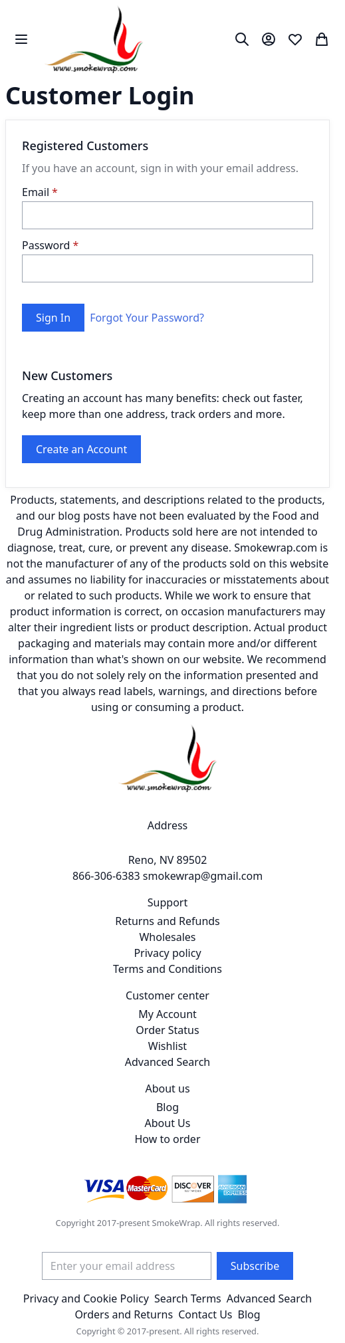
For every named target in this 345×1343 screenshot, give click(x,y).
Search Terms (187, 1298)
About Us (168, 1123)
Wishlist (167, 1046)
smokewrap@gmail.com (203, 876)
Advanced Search (167, 1062)
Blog (167, 1107)
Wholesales (167, 937)
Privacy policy (167, 953)
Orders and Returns (123, 1314)
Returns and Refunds (167, 921)
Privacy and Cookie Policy (86, 1298)
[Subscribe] (255, 1266)
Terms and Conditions (167, 969)
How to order (167, 1139)
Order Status (167, 1030)
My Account (167, 1014)
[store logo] (94, 39)
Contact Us (205, 1314)
